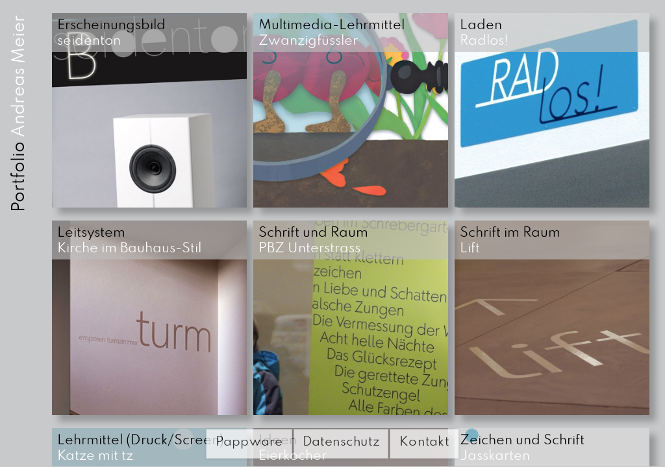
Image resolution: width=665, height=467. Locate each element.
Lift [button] (512, 241)
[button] (149, 110)
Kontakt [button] (424, 442)
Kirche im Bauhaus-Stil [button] (129, 241)
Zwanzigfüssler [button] (333, 33)
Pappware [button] (249, 442)
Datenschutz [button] (341, 442)
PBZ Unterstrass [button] (314, 241)
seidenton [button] (113, 33)
